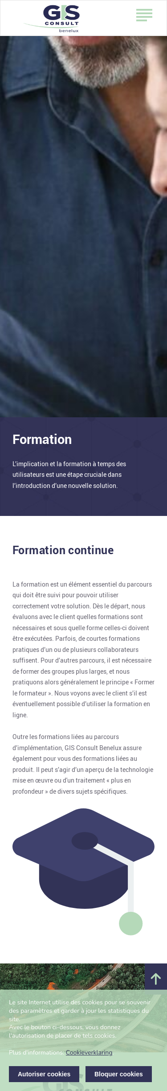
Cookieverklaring (89, 1052)
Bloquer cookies (118, 1074)
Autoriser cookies (44, 1074)
